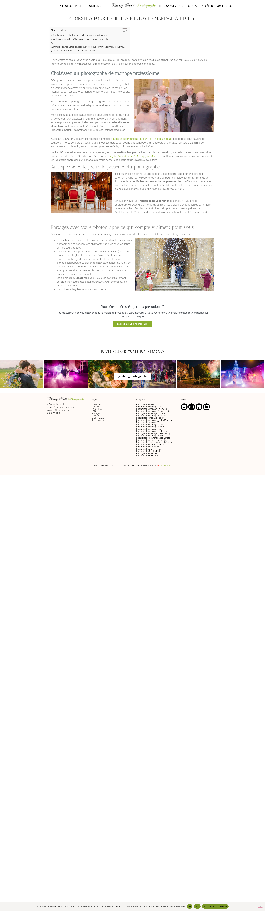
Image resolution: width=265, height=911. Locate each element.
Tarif (80, 5)
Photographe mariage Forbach (150, 413)
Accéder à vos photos (217, 5)
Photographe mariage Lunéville (151, 424)
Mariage (96, 413)
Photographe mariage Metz (149, 407)
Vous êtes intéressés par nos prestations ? (75, 50)
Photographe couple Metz (148, 447)
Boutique (96, 404)
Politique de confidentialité (215, 906)
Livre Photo (97, 409)
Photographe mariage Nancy (150, 418)
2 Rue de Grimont (55, 404)
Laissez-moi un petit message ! (132, 323)
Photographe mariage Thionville (151, 409)
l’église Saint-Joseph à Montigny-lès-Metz (134, 156)
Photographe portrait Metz (148, 449)
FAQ (94, 411)
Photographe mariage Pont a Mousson (154, 420)
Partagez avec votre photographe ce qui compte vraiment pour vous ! (90, 47)
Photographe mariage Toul (149, 422)
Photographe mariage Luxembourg (153, 433)
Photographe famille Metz (148, 451)
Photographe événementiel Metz (152, 440)
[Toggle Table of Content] (123, 30)
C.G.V (111, 465)
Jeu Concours (98, 420)
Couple (95, 415)
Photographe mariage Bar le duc (151, 431)
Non (197, 906)
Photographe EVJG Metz (148, 455)
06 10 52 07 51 (54, 413)
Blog (182, 5)
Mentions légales (101, 465)
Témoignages (167, 5)
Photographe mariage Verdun (150, 427)
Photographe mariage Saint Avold (152, 415)
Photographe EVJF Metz (147, 453)
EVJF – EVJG (98, 418)
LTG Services (165, 465)
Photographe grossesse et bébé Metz (154, 442)
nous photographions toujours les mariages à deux (142, 138)
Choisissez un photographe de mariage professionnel (81, 35)
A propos (65, 5)
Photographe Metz (145, 404)
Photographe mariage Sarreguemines (154, 411)
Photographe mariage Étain (149, 429)
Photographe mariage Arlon (149, 435)
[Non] (260, 906)
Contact (193, 5)
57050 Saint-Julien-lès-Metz (60, 407)
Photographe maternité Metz (150, 444)
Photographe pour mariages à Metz (153, 438)
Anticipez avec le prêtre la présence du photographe (81, 39)
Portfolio (96, 5)
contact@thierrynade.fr (58, 410)
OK (189, 906)
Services (96, 407)
